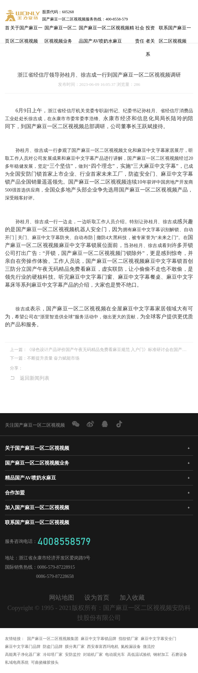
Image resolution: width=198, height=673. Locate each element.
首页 (7, 30)
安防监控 (73, 654)
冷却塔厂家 (53, 654)
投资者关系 (150, 30)
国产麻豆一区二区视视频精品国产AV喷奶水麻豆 (106, 30)
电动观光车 (115, 654)
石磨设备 (179, 654)
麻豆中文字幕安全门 (158, 638)
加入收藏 (132, 597)
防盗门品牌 (53, 646)
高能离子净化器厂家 (23, 654)
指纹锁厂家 (128, 638)
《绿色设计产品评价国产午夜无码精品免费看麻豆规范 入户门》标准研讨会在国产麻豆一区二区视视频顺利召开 (107, 349)
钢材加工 (161, 654)
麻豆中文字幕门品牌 (23, 646)
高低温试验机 (139, 654)
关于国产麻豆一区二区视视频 (26, 30)
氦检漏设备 (131, 646)
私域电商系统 (17, 662)
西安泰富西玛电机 (103, 646)
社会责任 (139, 30)
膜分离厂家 (75, 646)
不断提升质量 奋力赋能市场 (53, 358)
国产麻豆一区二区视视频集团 (52, 638)
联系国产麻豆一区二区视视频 (175, 30)
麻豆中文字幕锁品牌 (98, 638)
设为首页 (96, 597)
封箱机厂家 (93, 654)
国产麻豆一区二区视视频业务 (60, 30)
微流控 (149, 646)
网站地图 (61, 597)
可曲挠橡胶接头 (45, 662)
